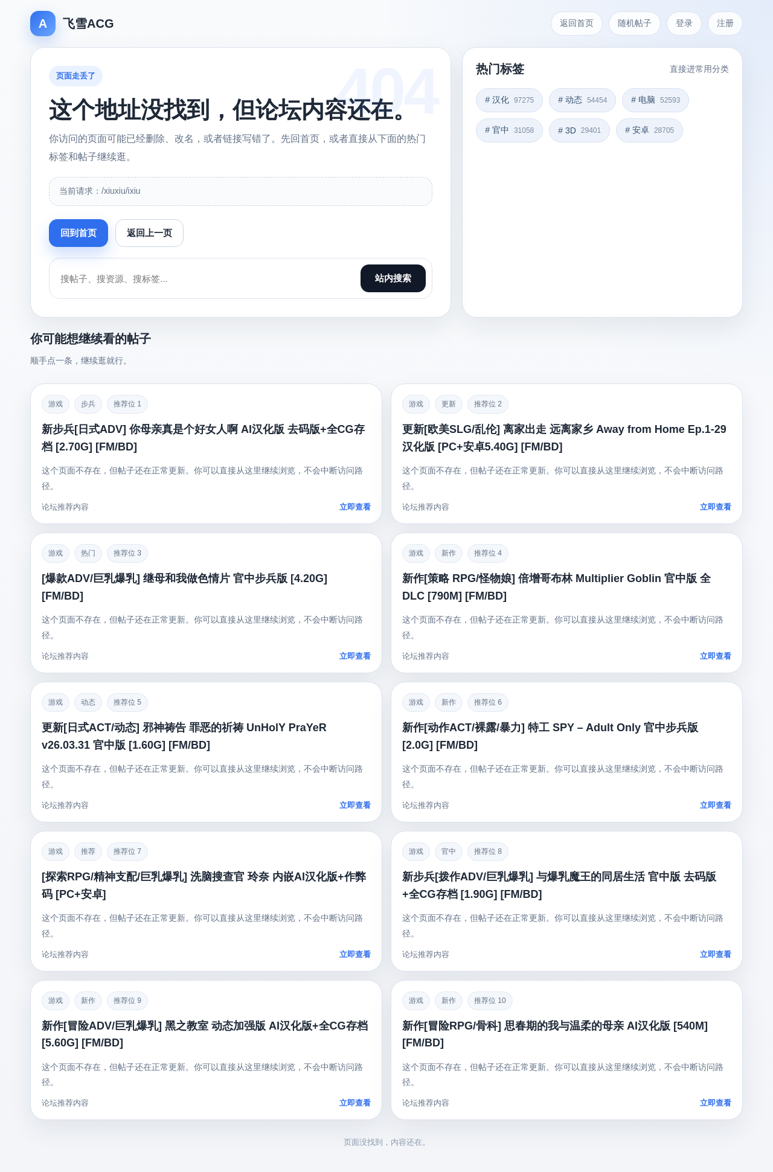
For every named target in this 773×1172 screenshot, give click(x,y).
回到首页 (78, 233)
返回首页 (577, 23)
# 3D (579, 130)
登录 (684, 23)
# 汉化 (509, 99)
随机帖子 (635, 23)
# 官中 (509, 130)
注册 (725, 23)
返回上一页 (149, 233)
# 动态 (582, 99)
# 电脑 (655, 99)
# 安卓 (649, 130)
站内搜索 (393, 278)
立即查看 (355, 506)
